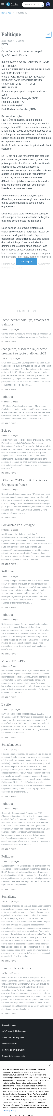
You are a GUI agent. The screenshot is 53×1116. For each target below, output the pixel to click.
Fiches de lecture (9, 1044)
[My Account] (48, 4)
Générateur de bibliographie (14, 1031)
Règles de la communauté (13, 1056)
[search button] (41, 4)
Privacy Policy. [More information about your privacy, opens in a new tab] (10, 1115)
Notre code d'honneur (11, 1062)
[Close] (49, 1069)
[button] (3, 5)
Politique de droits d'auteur (13, 1050)
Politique (21, 13)
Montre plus (26, 261)
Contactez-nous (9, 1025)
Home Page (7, 13)
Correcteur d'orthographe (13, 1037)
